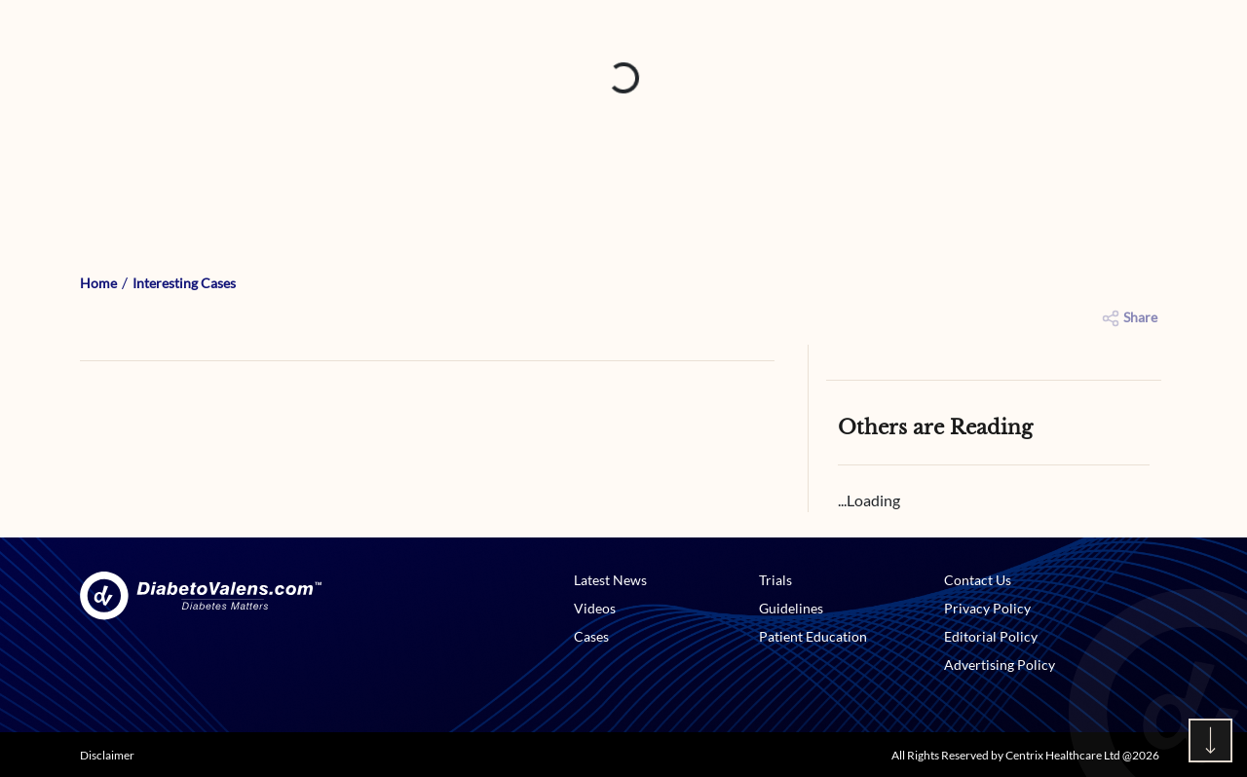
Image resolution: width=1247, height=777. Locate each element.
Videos (595, 608)
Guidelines (791, 608)
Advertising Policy (999, 664)
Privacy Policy (987, 608)
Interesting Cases (184, 283)
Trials (775, 580)
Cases (591, 636)
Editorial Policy (991, 636)
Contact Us (977, 580)
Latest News (610, 580)
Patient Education (813, 636)
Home (98, 283)
